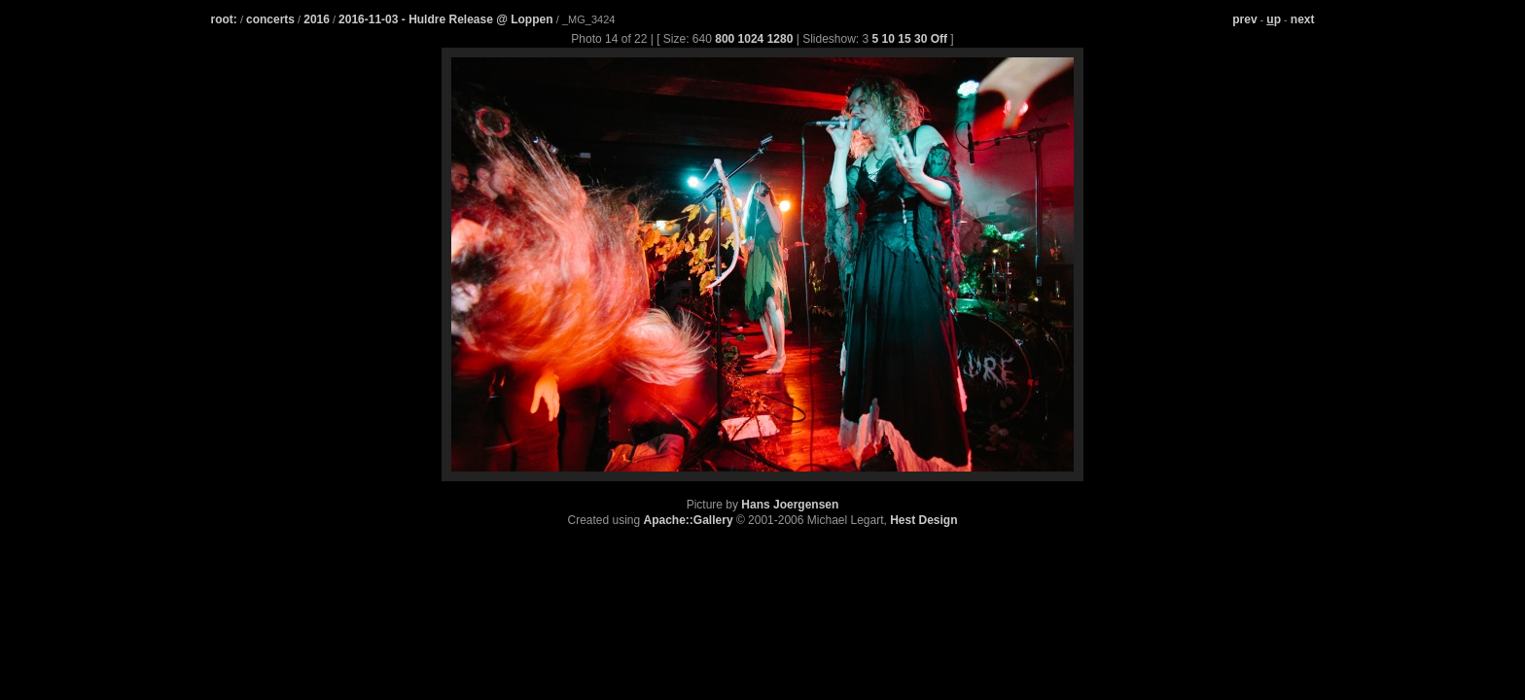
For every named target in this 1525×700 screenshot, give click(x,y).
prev (1244, 19)
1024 (751, 39)
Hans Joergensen (789, 504)
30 (920, 39)
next (1303, 19)
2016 (316, 19)
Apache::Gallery (688, 520)
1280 (780, 39)
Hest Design (923, 520)
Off (939, 39)
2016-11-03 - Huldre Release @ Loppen (447, 19)
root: (224, 19)
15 (904, 39)
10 (888, 39)
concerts (270, 19)
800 (724, 39)
